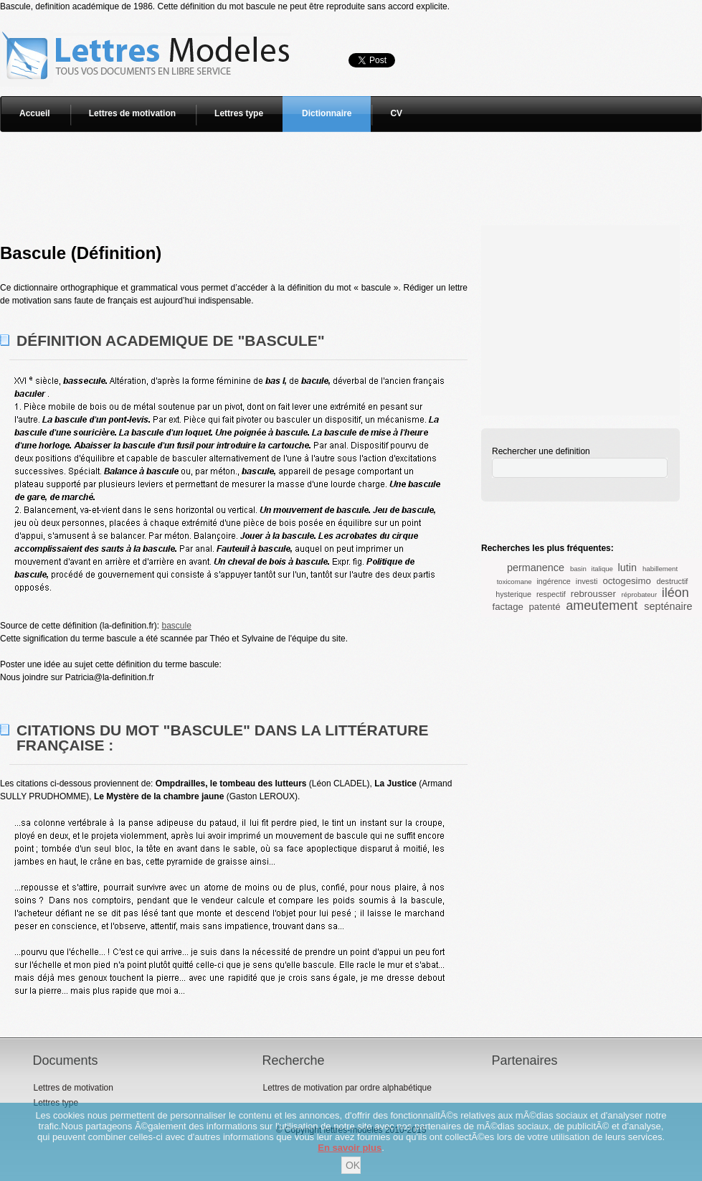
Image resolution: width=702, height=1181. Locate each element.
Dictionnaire (326, 113)
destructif (672, 581)
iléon (675, 592)
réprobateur (640, 594)
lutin (627, 567)
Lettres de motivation (132, 113)
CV (396, 113)
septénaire (668, 606)
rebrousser (593, 593)
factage (508, 606)
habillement (660, 569)
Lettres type (238, 113)
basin (578, 569)
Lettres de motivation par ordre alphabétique (346, 1088)
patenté (544, 606)
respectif (551, 594)
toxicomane (514, 581)
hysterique (513, 594)
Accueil (34, 113)
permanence (535, 567)
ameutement (601, 605)
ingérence (553, 581)
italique (602, 569)
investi (587, 581)
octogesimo (626, 580)
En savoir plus (349, 1147)
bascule (176, 626)
